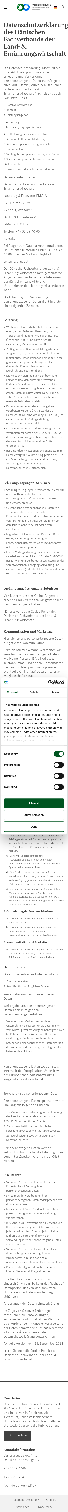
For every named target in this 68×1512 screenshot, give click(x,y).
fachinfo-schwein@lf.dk (20, 1486)
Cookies (51, 1499)
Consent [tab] (12, 692)
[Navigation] (5, 7)
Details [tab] (34, 692)
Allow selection (34, 814)
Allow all (34, 803)
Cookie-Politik (40, 1351)
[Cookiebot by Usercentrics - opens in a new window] (48, 682)
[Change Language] (55, 7)
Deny (34, 826)
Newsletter (22, 1507)
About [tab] (56, 692)
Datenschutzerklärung (26, 1499)
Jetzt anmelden (17, 1435)
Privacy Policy (44, 1507)
